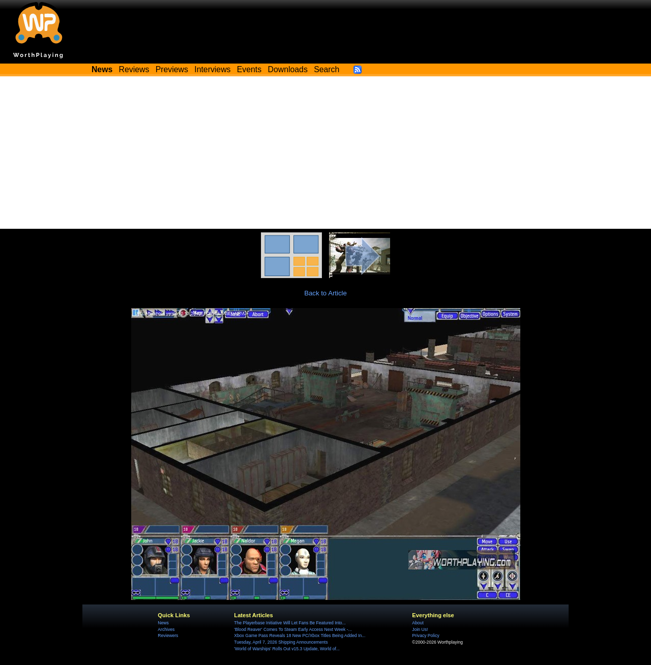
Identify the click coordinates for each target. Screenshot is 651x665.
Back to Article (325, 293)
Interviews (212, 69)
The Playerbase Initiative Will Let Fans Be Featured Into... (289, 622)
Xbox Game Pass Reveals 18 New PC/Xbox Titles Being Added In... (299, 635)
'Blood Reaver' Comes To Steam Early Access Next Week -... (292, 629)
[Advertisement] (325, 152)
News (163, 622)
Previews (172, 69)
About (417, 622)
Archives (166, 629)
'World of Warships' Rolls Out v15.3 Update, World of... (287, 648)
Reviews (134, 69)
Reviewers (168, 635)
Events (249, 69)
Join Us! (420, 629)
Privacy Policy (425, 635)
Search (326, 69)
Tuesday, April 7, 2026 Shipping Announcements (281, 642)
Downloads (288, 69)
